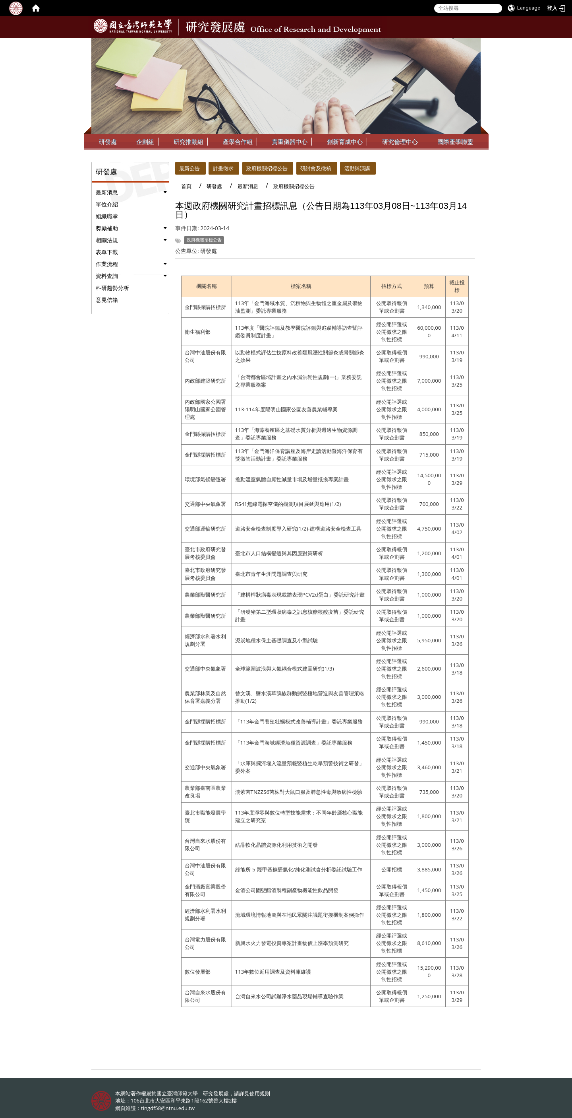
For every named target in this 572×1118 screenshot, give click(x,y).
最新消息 (107, 192)
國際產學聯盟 (455, 142)
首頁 (186, 186)
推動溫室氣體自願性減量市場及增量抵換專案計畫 (292, 479)
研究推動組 (188, 142)
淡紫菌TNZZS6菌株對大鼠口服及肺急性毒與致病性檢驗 (299, 791)
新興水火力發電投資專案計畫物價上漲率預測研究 (292, 943)
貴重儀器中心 (289, 142)
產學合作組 (238, 142)
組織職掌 (107, 216)
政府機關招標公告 (267, 168)
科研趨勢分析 (112, 288)
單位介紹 (107, 204)
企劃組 (145, 142)
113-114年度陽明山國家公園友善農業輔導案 (286, 409)
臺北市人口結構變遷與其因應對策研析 (279, 553)
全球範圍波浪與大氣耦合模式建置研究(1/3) (284, 668)
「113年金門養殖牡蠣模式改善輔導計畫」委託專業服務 (299, 721)
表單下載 (107, 252)
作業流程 (107, 264)
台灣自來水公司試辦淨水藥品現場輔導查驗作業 (289, 996)
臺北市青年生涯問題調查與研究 (271, 573)
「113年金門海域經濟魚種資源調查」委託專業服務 (294, 742)
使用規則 (259, 1093)
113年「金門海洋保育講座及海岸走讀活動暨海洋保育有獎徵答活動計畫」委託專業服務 (299, 454)
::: (474, 44)
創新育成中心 (345, 142)
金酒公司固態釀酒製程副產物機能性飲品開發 (286, 890)
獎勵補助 (107, 228)
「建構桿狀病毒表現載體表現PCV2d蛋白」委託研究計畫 (300, 594)
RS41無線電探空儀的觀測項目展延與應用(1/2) (288, 503)
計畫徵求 (223, 168)
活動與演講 (357, 168)
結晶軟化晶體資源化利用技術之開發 (276, 844)
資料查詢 (107, 276)
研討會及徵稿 (315, 168)
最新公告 (189, 168)
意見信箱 (107, 299)
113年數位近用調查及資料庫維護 (273, 971)
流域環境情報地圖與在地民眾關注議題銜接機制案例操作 (299, 914)
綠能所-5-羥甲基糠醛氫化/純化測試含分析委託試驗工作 (298, 869)
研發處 (108, 142)
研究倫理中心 (400, 142)
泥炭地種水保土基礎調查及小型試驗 (276, 640)
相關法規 (107, 240)
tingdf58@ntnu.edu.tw (168, 1108)
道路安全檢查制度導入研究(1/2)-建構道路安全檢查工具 (298, 528)
